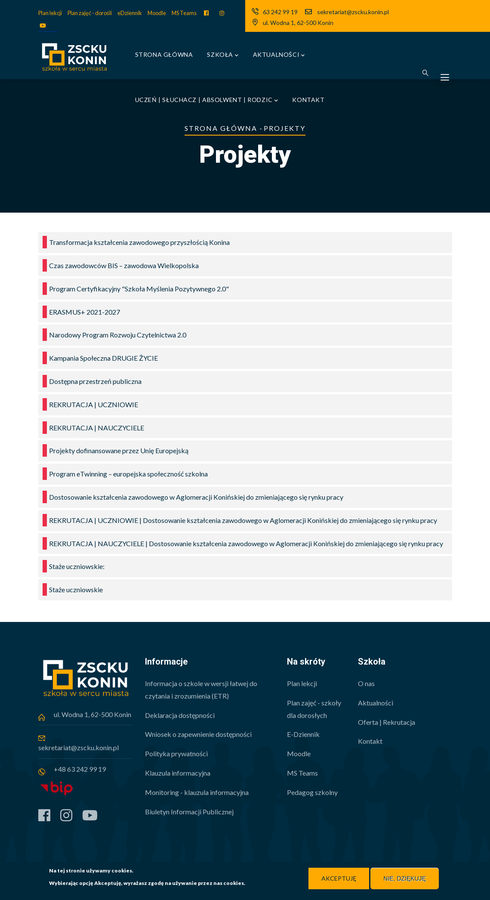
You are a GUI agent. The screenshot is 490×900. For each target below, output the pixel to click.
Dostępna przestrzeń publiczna (95, 381)
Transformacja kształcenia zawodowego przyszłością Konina (139, 242)
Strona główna (164, 54)
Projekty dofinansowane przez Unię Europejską (118, 450)
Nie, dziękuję (404, 878)
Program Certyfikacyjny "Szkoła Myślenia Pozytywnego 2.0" (139, 289)
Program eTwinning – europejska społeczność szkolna (128, 474)
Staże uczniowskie (76, 589)
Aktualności (279, 55)
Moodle (157, 12)
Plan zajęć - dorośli (90, 12)
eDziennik (129, 12)
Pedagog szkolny (312, 792)
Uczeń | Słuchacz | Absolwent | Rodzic (206, 100)
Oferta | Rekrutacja (386, 722)
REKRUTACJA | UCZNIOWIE (93, 404)
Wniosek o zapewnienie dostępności (198, 734)
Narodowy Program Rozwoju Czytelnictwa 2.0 (117, 335)
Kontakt (308, 99)
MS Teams (184, 12)
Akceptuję (338, 878)
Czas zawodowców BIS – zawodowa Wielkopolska (124, 265)
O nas (366, 683)
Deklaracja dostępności (180, 715)
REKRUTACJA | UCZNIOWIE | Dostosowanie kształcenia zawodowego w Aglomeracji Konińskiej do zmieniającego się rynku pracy (243, 520)
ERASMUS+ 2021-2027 (84, 312)
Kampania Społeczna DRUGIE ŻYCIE (103, 358)
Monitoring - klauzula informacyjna (197, 792)
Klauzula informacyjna (177, 773)
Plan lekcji (50, 12)
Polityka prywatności (176, 753)
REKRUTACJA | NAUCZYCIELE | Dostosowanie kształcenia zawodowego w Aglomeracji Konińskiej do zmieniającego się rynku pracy (246, 543)
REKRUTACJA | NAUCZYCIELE (96, 428)
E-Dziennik (303, 734)
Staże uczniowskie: (77, 566)
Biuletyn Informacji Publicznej (189, 811)
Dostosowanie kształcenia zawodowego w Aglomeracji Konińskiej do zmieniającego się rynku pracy (196, 497)
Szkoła (222, 55)
